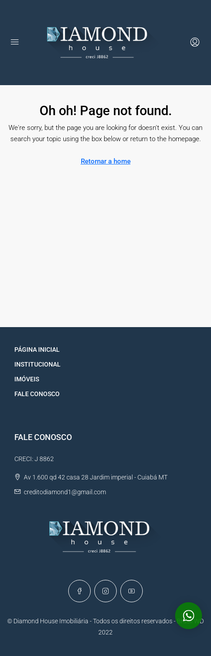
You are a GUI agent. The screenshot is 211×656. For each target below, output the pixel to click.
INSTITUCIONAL (37, 364)
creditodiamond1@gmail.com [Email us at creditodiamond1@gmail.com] (65, 492)
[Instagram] (105, 591)
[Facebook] (79, 591)
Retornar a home (106, 161)
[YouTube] (131, 591)
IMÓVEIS (26, 379)
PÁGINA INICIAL (37, 349)
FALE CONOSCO (37, 393)
